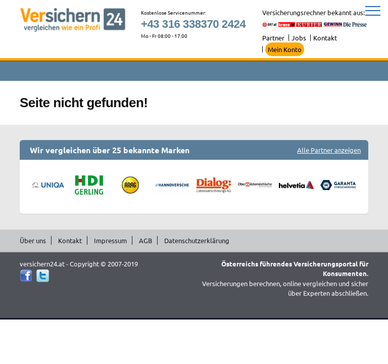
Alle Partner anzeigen (329, 150)
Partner (273, 37)
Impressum (110, 240)
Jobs (299, 37)
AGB (145, 240)
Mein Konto (285, 49)
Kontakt (325, 37)
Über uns (33, 240)
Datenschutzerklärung (196, 240)
